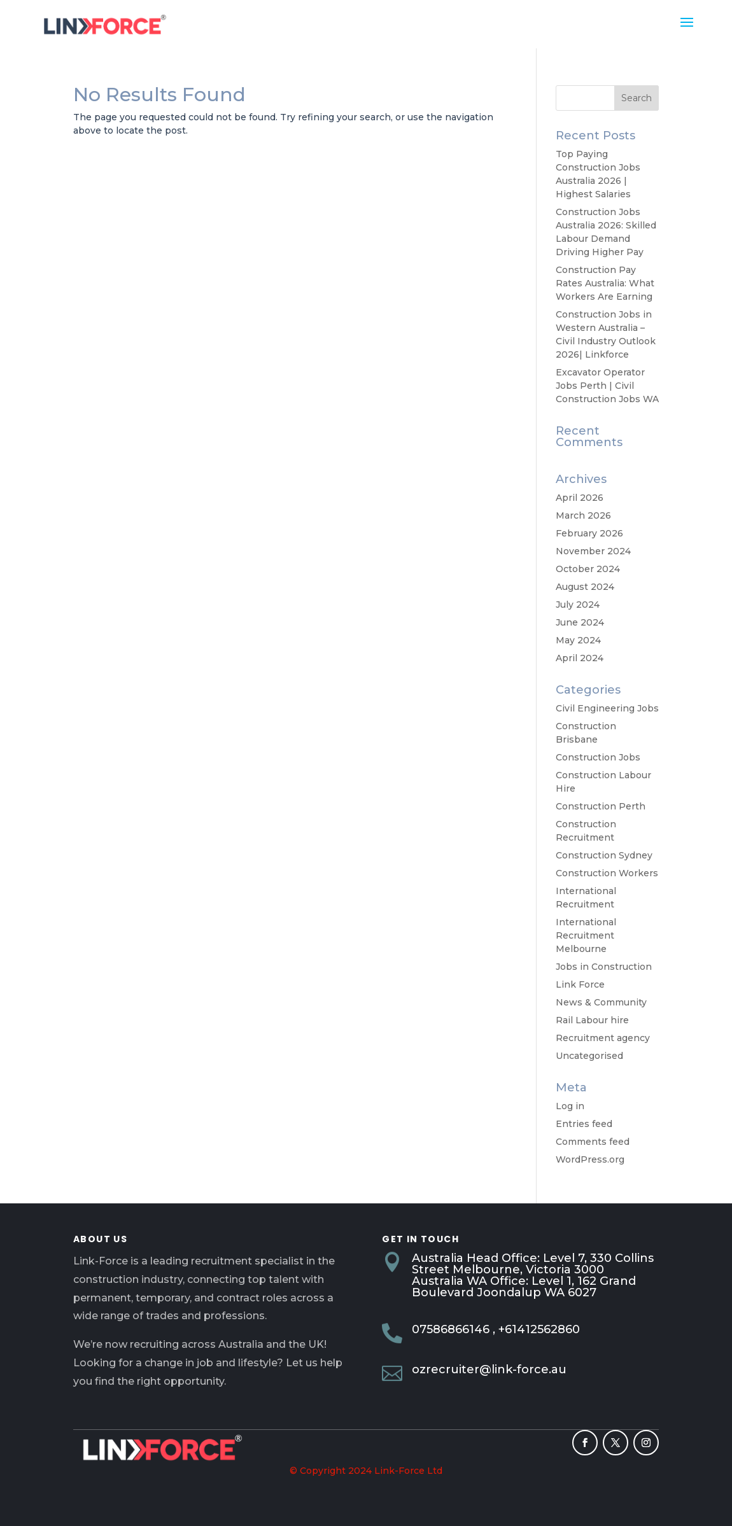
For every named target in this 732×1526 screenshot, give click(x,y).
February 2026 (589, 533)
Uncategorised (589, 1055)
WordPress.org (590, 1159)
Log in (570, 1106)
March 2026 (583, 515)
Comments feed (593, 1141)
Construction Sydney (604, 855)
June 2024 (580, 622)
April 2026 (579, 497)
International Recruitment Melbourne (586, 935)
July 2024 (578, 604)
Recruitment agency (603, 1038)
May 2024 (578, 640)
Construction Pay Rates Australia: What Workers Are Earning (605, 283)
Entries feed (584, 1124)
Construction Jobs (598, 757)
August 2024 (585, 586)
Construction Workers (607, 873)
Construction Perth (600, 806)
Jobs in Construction (604, 966)
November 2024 (593, 551)
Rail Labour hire (592, 1020)
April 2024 (579, 658)
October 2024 (588, 569)
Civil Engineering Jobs (607, 708)
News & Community (601, 1002)
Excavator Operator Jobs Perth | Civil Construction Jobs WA (607, 386)
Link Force (580, 984)
